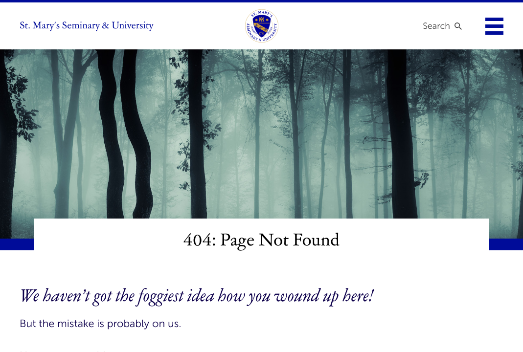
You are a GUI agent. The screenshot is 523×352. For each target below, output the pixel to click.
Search (436, 26)
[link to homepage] (261, 26)
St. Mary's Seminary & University (87, 26)
